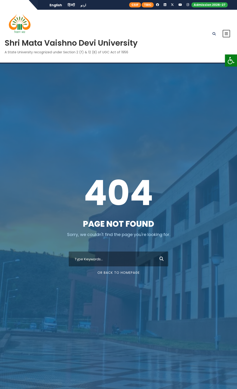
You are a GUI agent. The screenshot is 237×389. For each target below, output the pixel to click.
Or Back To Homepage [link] (118, 272)
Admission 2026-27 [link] (209, 5)
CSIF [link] (135, 5)
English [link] (56, 5)
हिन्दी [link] (71, 5)
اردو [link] (83, 5)
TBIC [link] (147, 5)
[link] (231, 60)
